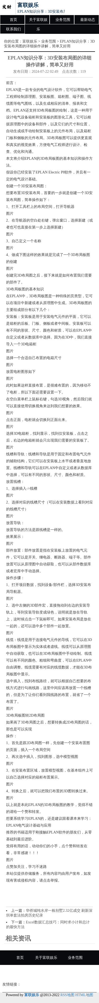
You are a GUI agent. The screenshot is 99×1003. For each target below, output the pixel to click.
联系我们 (13, 29)
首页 (13, 20)
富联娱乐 (29, 41)
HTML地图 (84, 995)
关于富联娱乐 (38, 21)
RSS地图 (67, 995)
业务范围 (62, 20)
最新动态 (87, 20)
